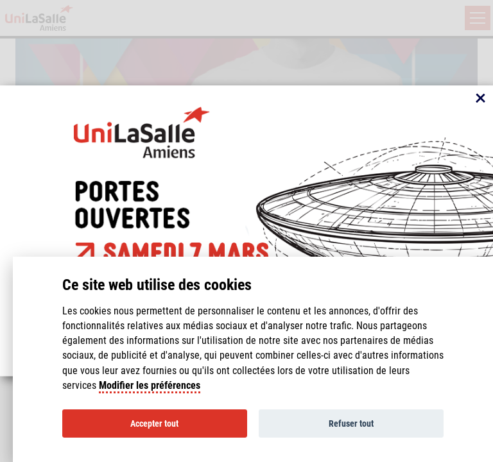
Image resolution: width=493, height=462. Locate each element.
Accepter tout (154, 423)
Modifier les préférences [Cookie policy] (149, 385)
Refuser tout (351, 423)
